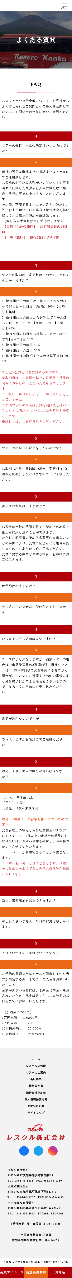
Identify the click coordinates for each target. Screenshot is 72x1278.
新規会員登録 (36, 1272)
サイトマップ (36, 1112)
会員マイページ (12, 1272)
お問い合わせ (36, 1106)
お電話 (60, 1272)
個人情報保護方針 (36, 1099)
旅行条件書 (36, 1086)
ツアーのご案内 (36, 1072)
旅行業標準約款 (36, 1092)
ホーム (36, 1059)
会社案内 (36, 1079)
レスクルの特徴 (36, 1066)
